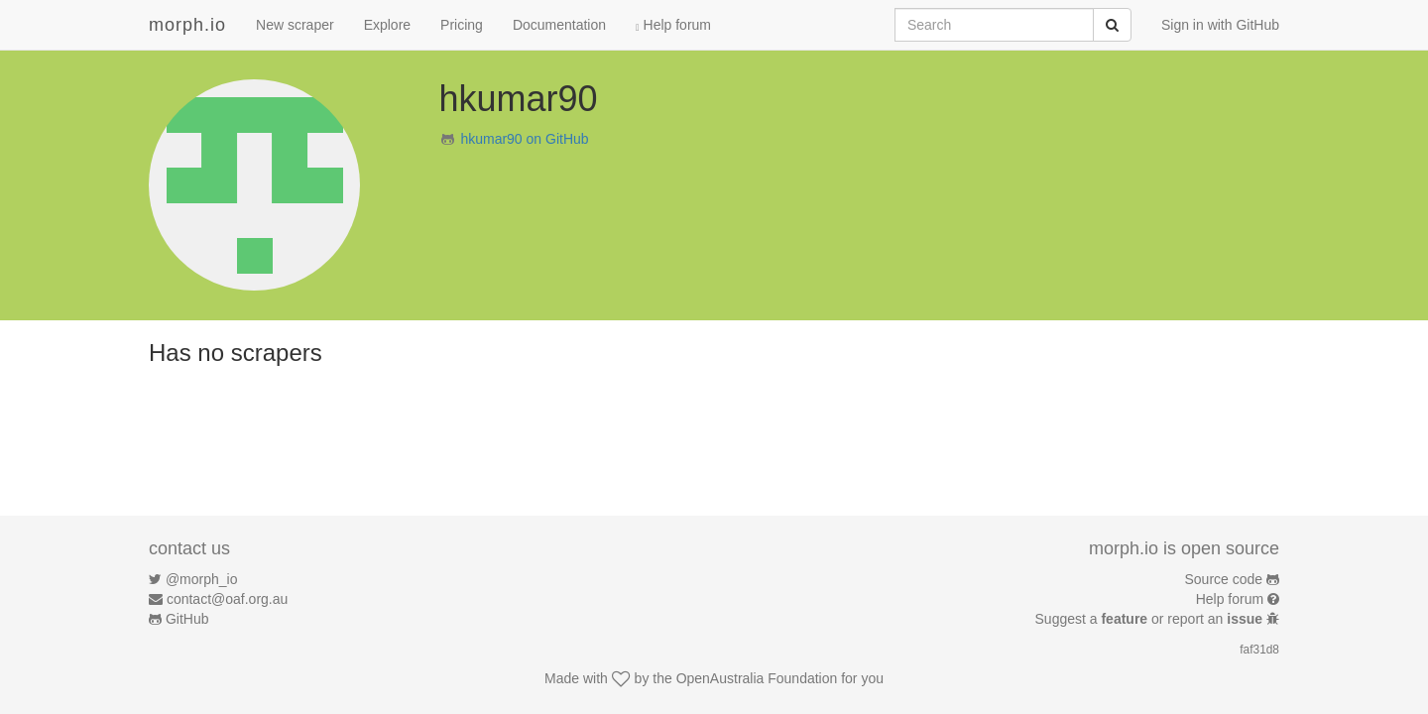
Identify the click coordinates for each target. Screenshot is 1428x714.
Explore (387, 25)
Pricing (461, 25)
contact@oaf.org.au (227, 599)
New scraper (295, 25)
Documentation (559, 25)
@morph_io (202, 579)
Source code (1224, 579)
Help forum (673, 25)
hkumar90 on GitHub (524, 139)
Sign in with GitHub (1220, 25)
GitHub (187, 619)
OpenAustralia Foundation (757, 678)
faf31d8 (1259, 649)
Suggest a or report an (1150, 619)
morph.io (187, 25)
